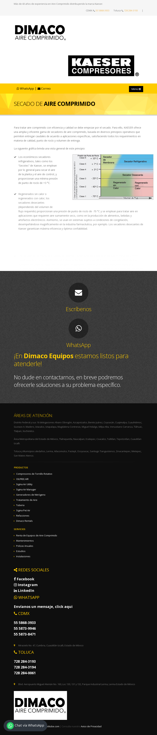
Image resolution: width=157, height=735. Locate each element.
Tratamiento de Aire (26, 500)
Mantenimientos (25, 540)
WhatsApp (25, 89)
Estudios (21, 551)
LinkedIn (24, 590)
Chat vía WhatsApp (25, 725)
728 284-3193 (131, 10)
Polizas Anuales (24, 546)
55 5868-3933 (102, 10)
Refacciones (22, 515)
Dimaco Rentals (24, 520)
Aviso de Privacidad (91, 726)
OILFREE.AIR (22, 479)
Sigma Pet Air (23, 510)
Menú (136, 89)
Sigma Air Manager (26, 489)
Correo (44, 89)
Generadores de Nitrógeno (30, 494)
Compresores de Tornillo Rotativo (34, 473)
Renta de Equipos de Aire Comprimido (36, 535)
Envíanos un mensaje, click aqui (43, 606)
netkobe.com (52, 726)
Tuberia (20, 505)
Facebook (24, 579)
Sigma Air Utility (24, 484)
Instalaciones (23, 556)
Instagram (26, 584)
